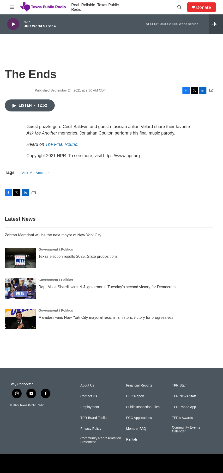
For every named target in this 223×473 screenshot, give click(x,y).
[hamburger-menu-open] (11, 7)
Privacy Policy (90, 428)
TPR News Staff (184, 396)
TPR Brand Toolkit (94, 418)
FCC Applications (139, 418)
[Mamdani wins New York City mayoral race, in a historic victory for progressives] (20, 319)
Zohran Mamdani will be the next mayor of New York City (53, 235)
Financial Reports (139, 385)
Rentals (131, 439)
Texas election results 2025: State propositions (78, 256)
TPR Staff (179, 385)
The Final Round (61, 144)
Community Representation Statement (100, 440)
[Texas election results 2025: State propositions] (20, 258)
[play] (13, 24)
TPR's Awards (182, 418)
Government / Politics (55, 249)
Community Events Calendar (186, 429)
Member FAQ (136, 428)
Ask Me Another (35, 173)
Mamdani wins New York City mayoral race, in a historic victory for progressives (105, 317)
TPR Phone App (184, 407)
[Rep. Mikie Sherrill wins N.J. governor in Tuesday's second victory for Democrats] (20, 288)
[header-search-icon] (179, 7)
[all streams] (216, 24)
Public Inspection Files (142, 407)
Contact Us (88, 396)
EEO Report (135, 396)
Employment (89, 407)
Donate (203, 7)
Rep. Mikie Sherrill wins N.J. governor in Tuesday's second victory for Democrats (106, 287)
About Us (87, 385)
